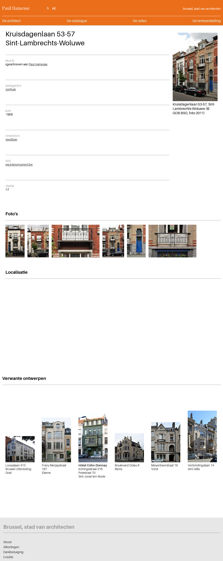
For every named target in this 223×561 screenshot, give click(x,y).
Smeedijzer (9, 139)
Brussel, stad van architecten (202, 8)
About (7, 542)
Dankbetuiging (13, 552)
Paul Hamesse (16, 8)
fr (48, 8)
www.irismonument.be (17, 164)
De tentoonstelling (207, 21)
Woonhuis (9, 89)
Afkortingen (11, 547)
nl (53, 8)
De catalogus (77, 21)
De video (140, 21)
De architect (11, 21)
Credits (8, 557)
